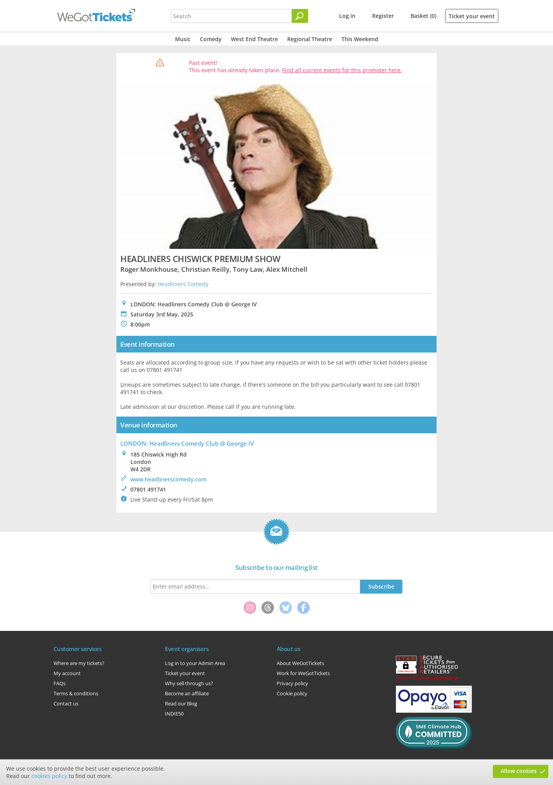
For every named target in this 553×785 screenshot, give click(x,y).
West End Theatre (254, 39)
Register (383, 15)
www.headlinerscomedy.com (168, 479)
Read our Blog (181, 703)
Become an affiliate (187, 693)
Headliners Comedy (183, 284)
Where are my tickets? (79, 663)
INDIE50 (174, 713)
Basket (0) (423, 15)
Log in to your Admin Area (195, 663)
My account (67, 673)
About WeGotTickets (300, 663)
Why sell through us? (189, 683)
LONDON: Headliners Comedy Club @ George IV (187, 443)
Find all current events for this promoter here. (342, 70)
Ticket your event (472, 16)
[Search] (300, 16)
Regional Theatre (309, 39)
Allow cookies (519, 771)
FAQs (60, 683)
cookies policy (49, 776)
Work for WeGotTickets (303, 673)
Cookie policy (292, 693)
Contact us (66, 703)
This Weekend (360, 39)
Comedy (211, 39)
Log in (347, 15)
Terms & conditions (76, 693)
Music (183, 39)
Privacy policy (292, 683)
